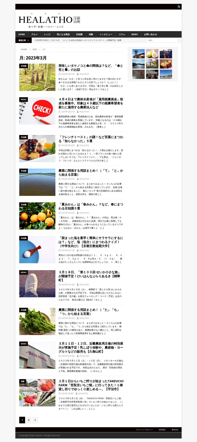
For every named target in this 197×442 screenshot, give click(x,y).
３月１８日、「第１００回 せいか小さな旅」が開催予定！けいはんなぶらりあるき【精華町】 (89, 276)
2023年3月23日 (68, 178)
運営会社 (175, 429)
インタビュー (105, 34)
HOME (21, 34)
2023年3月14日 (68, 284)
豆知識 (79, 34)
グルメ (34, 34)
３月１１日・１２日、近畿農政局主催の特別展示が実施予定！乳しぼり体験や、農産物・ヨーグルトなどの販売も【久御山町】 (90, 347)
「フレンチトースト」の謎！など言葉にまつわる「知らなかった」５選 (90, 139)
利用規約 (162, 429)
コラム (122, 34)
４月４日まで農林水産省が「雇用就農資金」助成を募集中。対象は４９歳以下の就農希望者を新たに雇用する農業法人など (90, 103)
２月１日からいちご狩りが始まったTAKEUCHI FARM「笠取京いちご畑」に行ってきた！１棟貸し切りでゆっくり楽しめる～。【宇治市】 (91, 385)
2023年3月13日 (68, 318)
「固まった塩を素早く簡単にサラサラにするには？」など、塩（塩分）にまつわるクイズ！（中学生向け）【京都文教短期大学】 (90, 241)
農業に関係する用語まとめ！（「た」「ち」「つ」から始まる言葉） (89, 311)
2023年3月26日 (68, 145)
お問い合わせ (150, 34)
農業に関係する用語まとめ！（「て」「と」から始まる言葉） (90, 172)
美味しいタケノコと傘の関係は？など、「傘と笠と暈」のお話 (90, 67)
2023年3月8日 (67, 393)
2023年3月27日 (68, 111)
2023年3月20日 (68, 212)
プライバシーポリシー (144, 429)
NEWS (134, 34)
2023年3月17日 (68, 250)
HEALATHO (84, 73)
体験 (91, 34)
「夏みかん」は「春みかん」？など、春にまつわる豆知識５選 (90, 206)
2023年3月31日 (68, 73)
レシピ (47, 34)
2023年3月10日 (68, 355)
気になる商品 (63, 34)
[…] (106, 89)
